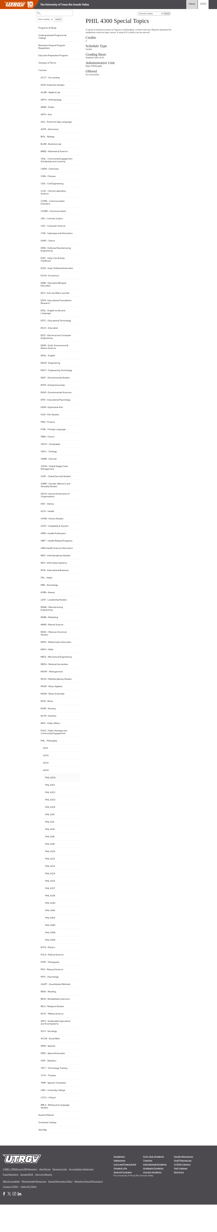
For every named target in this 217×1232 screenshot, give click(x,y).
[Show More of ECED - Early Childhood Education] (74, 276)
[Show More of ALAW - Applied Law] (74, 92)
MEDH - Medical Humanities (54, 688)
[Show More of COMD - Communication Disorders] (74, 206)
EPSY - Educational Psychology (55, 416)
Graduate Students (153, 1195)
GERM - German (49, 475)
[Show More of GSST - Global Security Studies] (74, 492)
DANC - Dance (48, 248)
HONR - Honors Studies (52, 534)
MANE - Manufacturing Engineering (52, 630)
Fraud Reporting (10, 1201)
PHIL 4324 (50, 900)
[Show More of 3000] (74, 789)
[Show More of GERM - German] (74, 475)
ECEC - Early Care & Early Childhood (53, 267)
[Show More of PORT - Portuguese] (74, 989)
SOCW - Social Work (50, 1065)
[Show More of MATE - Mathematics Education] (74, 663)
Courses (42, 70)
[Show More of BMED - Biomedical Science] (74, 153)
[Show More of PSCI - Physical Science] (74, 996)
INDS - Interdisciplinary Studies (55, 577)
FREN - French (47, 453)
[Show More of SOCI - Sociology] (74, 1058)
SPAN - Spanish (48, 1073)
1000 (45, 775)
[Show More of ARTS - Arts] (74, 114)
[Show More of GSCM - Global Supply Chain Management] (74, 482)
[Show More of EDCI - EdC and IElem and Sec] (74, 303)
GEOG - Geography (50, 460)
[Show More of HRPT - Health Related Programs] (74, 556)
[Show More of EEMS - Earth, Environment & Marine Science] (74, 356)
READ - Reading (48, 1018)
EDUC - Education (49, 338)
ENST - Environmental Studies (55, 391)
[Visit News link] (192, 4)
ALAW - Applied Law (50, 92)
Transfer (148, 1187)
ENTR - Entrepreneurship (53, 398)
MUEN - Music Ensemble (52, 720)
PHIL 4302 (50, 819)
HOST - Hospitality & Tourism (55, 542)
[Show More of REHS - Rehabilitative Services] (74, 1025)
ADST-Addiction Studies (52, 85)
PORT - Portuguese (50, 989)
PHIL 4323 (50, 893)
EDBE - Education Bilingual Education (53, 295)
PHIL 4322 (50, 885)
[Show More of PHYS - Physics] (74, 974)
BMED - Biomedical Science (54, 154)
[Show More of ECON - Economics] (74, 286)
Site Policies (45, 1196)
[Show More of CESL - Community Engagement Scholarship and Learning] (74, 161)
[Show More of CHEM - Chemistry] (74, 174)
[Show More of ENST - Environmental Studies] (74, 391)
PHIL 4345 (50, 937)
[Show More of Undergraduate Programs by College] (74, 35)
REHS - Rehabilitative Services (55, 1026)
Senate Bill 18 (26, 1201)
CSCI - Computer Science (53, 231)
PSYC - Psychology (50, 1004)
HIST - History (47, 520)
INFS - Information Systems (54, 584)
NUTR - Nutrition (48, 743)
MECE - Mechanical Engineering (50, 680)
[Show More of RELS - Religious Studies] (74, 1033)
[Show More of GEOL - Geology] (74, 467)
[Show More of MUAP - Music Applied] (74, 713)
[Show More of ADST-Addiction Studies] (74, 84)
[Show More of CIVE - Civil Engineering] (74, 188)
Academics (119, 1184)
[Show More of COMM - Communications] (74, 216)
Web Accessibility (11, 1208)
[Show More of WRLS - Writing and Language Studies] (74, 1131)
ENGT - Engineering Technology (50, 382)
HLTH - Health (47, 527)
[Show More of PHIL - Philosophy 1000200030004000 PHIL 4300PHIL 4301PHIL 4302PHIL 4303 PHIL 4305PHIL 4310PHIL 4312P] (74, 767)
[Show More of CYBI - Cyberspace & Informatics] (74, 238)
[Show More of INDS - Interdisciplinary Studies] (74, 577)
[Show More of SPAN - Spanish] (74, 1072)
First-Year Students (153, 1184)
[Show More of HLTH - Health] (74, 527)
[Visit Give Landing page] (203, 4)
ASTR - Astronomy (49, 132)
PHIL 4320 (50, 878)
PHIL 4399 (50, 967)
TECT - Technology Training (54, 1095)
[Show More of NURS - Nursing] (74, 735)
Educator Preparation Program (53, 55)
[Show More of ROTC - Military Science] (74, 1040)
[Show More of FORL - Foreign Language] (74, 445)
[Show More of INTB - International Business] (74, 591)
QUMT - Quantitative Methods (55, 1011)
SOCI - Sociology (49, 1058)
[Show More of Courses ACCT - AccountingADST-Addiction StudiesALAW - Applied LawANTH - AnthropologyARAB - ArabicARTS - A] (74, 70)
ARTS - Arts (46, 114)
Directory (179, 1199)
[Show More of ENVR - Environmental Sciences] (74, 405)
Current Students (152, 1199)
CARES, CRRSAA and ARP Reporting (20, 1196)
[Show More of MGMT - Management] (74, 695)
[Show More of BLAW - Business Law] (74, 146)
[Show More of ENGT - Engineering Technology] (74, 381)
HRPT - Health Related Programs (51, 558)
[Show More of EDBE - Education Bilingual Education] (74, 293)
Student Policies (46, 1142)
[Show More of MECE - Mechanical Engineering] (74, 678)
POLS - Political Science (52, 981)
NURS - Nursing (48, 735)
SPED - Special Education (53, 1080)
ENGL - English (48, 366)
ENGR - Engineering (50, 373)
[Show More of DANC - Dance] (74, 248)
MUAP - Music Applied (51, 713)
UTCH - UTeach (48, 1124)
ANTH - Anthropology (51, 99)
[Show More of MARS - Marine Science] (74, 646)
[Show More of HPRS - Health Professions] (74, 549)
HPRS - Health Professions (53, 549)
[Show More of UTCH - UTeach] (74, 1124)
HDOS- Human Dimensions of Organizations (55, 511)
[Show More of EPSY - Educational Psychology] (74, 415)
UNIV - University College (53, 1117)
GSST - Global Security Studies (56, 492)
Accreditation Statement (81, 1196)
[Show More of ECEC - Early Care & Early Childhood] (74, 266)
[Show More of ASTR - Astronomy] (74, 131)
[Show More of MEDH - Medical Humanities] (74, 688)
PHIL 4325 (50, 908)
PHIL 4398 (50, 959)
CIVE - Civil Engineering (52, 189)
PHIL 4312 (49, 849)
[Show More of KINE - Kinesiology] (74, 606)
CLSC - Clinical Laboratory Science (53, 197)
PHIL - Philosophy (49, 767)
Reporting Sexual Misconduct (88, 1208)
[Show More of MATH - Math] (74, 671)
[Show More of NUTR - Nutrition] (74, 742)
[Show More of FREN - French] (74, 452)
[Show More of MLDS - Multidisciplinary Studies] (74, 703)
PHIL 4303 (50, 826)
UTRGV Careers (182, 1191)
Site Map (42, 1157)
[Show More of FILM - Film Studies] (74, 430)
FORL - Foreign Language (53, 445)
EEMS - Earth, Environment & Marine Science (54, 357)
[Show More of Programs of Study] (74, 27)
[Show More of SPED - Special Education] (74, 1080)
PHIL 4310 (50, 841)
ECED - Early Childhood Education (52, 277)
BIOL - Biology (47, 139)
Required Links (60, 1196)
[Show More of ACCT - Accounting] (74, 77)
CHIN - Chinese (48, 181)
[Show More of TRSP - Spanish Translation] (74, 1109)
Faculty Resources (183, 1184)
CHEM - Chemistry (50, 174)
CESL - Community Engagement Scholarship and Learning (55, 164)
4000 (46, 797)
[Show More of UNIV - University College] (74, 1117)
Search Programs (123, 1199)
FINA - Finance (48, 438)
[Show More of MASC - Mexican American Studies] (74, 653)
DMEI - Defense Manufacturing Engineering (56, 257)
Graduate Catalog (47, 1149)
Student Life (120, 1195)
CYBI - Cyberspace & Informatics (51, 240)
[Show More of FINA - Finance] (74, 438)
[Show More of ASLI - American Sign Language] (74, 121)
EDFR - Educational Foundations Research (51, 312)
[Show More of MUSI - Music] (74, 728)
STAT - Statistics (48, 1087)
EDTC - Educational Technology (56, 331)
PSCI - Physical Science (52, 996)
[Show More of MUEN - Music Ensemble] (74, 720)
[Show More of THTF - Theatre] (74, 1102)
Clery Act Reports (43, 1201)
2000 (46, 782)
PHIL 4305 (50, 834)
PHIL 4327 (50, 915)
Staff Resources (183, 1187)
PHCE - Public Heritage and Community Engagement (54, 759)
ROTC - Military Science (52, 1040)
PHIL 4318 (50, 871)
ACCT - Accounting (50, 77)
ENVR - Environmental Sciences (51, 407)
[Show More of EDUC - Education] (74, 338)
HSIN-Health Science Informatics (51, 568)
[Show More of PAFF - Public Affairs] (74, 750)
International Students (155, 1191)
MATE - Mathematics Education (56, 663)
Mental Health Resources (34, 1208)
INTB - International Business (55, 592)
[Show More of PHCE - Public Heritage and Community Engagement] (74, 757)
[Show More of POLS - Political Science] (74, 981)
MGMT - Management (52, 696)
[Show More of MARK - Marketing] (74, 638)
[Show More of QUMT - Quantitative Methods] (74, 1011)
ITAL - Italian (46, 599)
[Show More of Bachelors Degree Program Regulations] (74, 45)
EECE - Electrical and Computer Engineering (56, 347)
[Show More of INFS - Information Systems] (74, 584)
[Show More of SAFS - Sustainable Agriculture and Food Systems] (74, 1048)
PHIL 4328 (50, 922)
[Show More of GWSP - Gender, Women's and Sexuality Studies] (74, 499)
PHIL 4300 (50, 804)
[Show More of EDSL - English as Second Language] (74, 321)
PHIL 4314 (50, 856)
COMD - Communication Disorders (53, 208)
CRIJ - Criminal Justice (52, 224)
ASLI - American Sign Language (51, 123)
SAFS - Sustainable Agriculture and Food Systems (55, 1049)
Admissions (119, 1187)
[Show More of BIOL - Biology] (74, 139)
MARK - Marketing (49, 639)
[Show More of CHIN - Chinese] (74, 181)
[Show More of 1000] (74, 775)
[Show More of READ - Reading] (74, 1018)
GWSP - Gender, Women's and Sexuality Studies (55, 501)
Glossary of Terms (47, 62)
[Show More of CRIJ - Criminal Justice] (74, 223)
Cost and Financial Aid (125, 1191)
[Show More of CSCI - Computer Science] (74, 231)
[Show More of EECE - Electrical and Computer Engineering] (74, 346)
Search (58, 19)
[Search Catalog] (53, 13)
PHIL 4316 (50, 863)
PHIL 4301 (50, 812)
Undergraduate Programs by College (52, 36)
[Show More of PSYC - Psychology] (74, 1003)
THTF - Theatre (48, 1102)
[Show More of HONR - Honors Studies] (74, 534)
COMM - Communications (53, 216)
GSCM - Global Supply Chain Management (54, 484)
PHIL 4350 (50, 944)
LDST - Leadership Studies (54, 621)
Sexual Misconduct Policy (60, 1208)
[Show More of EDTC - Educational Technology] (74, 331)
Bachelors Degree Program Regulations (51, 46)
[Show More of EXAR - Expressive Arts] (74, 423)
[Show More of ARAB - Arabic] (74, 106)
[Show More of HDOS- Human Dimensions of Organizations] (74, 509)
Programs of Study (47, 28)
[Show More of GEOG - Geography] (74, 460)
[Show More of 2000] (74, 782)
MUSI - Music (47, 728)
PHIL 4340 (50, 930)
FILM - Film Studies (50, 430)
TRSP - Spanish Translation (53, 1110)
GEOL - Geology (49, 467)
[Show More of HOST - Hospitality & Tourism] (74, 542)
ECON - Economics (50, 286)
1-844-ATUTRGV (28, 1214)
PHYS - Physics (48, 974)
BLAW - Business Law (51, 146)
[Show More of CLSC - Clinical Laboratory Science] (74, 196)
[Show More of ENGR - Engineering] (74, 373)
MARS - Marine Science (52, 646)
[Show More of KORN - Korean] (74, 613)
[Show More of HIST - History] (74, 520)
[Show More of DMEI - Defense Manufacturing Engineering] (74, 256)
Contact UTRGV (10, 1214)
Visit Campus (180, 1195)
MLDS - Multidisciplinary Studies (52, 704)
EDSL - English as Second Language (53, 322)
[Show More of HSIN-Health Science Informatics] (74, 567)
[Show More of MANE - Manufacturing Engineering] (74, 628)
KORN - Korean (48, 614)
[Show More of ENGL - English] (74, 366)
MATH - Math (47, 671)
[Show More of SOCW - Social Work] (74, 1065)
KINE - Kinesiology (49, 606)
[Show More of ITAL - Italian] (74, 599)
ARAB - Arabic (47, 107)
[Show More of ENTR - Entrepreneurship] (74, 398)
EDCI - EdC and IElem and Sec (55, 304)
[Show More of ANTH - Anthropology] (74, 99)
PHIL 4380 (50, 952)
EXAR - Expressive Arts (52, 423)
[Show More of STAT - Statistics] (74, 1087)
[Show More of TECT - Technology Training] (74, 1095)
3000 (46, 790)
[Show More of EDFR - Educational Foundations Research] (74, 311)
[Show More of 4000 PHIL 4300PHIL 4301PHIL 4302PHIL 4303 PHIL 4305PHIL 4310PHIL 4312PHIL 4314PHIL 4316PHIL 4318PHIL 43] (74, 797)
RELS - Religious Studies (52, 1033)
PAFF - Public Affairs (50, 750)
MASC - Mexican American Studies (54, 655)
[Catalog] (150, 13)
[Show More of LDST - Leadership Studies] (74, 621)
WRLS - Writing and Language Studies (55, 1133)
